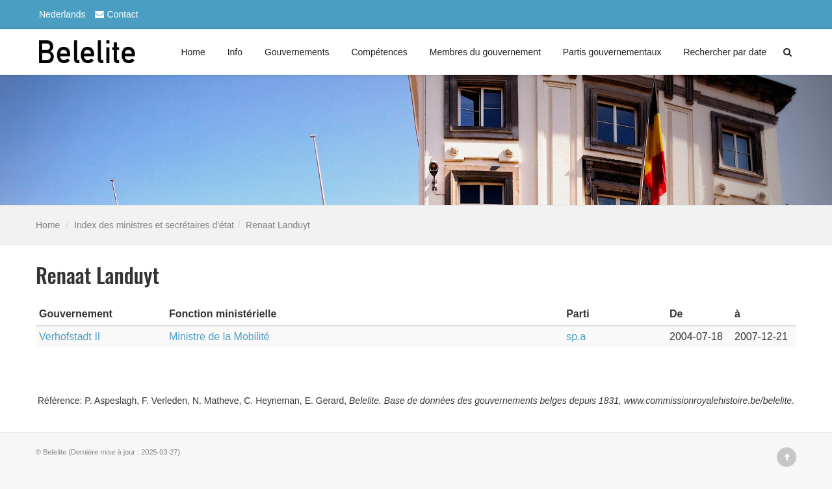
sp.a (576, 336)
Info (235, 52)
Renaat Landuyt (278, 225)
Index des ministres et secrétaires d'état (154, 225)
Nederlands (62, 14)
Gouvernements (297, 52)
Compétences (379, 52)
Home (193, 52)
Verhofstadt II (69, 336)
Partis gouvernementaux (612, 52)
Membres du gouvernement (485, 52)
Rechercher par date (724, 52)
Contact (115, 14)
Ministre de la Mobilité (219, 336)
